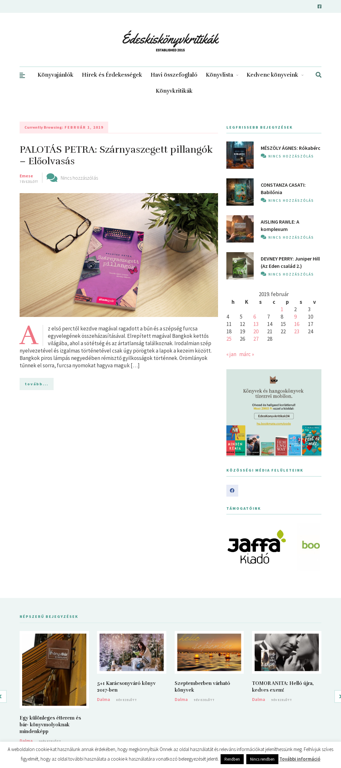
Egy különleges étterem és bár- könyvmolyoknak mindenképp (50, 724)
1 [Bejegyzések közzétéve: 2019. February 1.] (282, 309)
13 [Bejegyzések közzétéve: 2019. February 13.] (255, 324)
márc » (246, 354)
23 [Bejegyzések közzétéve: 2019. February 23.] (296, 331)
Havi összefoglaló (174, 75)
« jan (231, 354)
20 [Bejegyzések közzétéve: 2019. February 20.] (255, 331)
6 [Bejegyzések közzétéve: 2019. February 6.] (254, 316)
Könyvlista (222, 75)
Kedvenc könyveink (275, 75)
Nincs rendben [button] (262, 759)
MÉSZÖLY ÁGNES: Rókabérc (290, 148)
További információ (299, 759)
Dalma (26, 741)
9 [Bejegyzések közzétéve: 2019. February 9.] (295, 316)
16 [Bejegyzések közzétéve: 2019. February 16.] (296, 324)
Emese (26, 176)
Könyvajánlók (56, 75)
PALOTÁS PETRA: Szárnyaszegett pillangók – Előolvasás (116, 155)
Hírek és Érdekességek (112, 75)
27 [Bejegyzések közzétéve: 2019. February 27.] (255, 338)
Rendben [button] (232, 759)
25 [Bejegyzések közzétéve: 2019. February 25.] (229, 338)
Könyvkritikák (174, 91)
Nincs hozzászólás (79, 178)
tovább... (36, 383)
